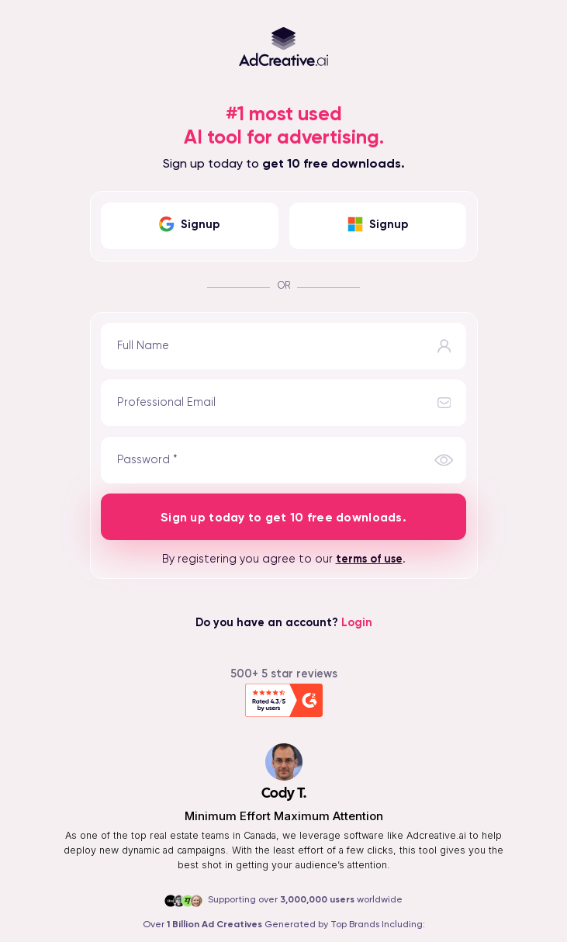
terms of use (369, 559)
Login (356, 623)
